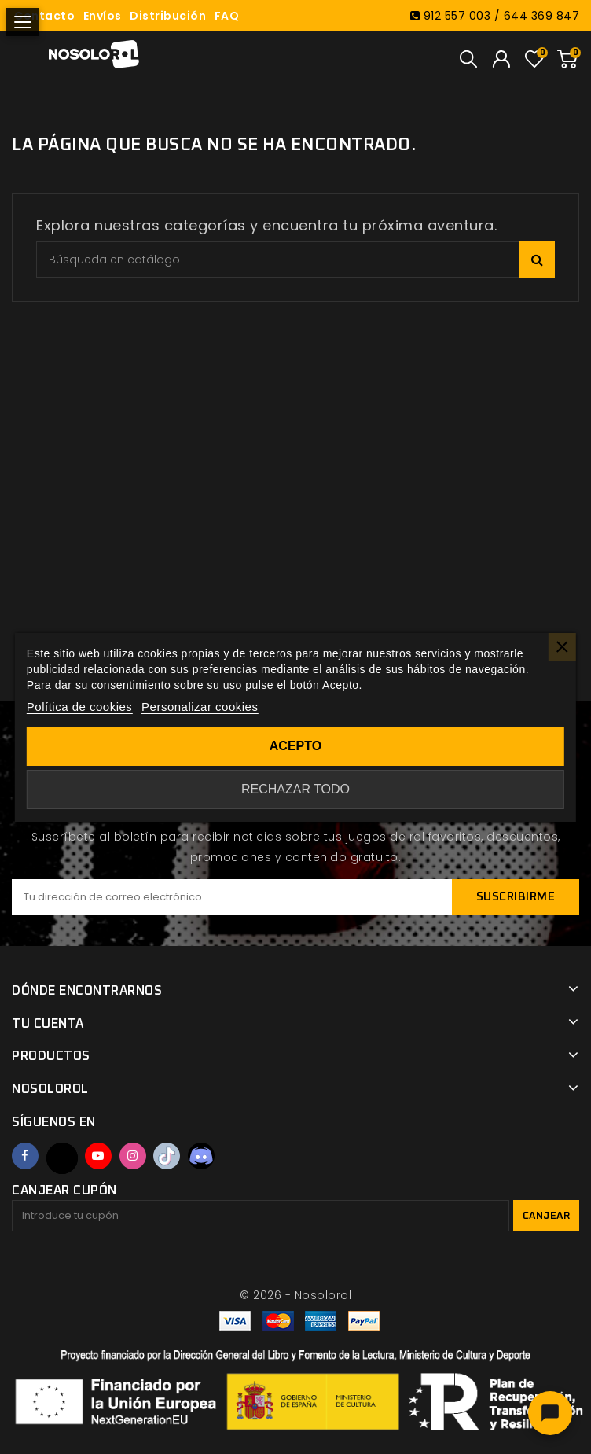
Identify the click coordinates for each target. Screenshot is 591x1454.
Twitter (62, 1158)
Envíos (102, 16)
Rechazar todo (295, 789)
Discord (201, 1156)
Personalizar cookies (199, 706)
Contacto (44, 16)
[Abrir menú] (22, 22)
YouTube (98, 1156)
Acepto (295, 746)
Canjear (547, 1216)
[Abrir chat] (550, 1413)
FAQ (227, 16)
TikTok (166, 1156)
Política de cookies (80, 706)
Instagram (132, 1156)
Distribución (168, 16)
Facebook (25, 1156)
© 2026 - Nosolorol (295, 1295)
